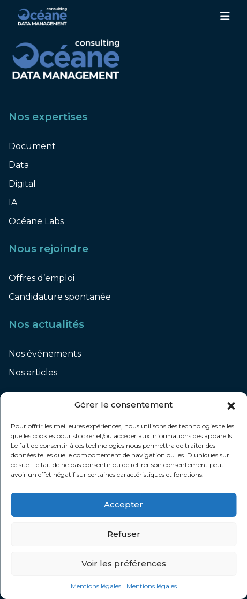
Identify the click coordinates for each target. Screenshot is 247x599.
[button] (231, 405)
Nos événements (45, 354)
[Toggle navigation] (225, 16)
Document (32, 146)
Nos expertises (48, 116)
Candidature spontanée (60, 297)
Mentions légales (96, 586)
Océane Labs (36, 221)
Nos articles (33, 372)
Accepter (123, 504)
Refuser (123, 534)
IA (13, 202)
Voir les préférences (123, 563)
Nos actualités (46, 324)
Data (19, 165)
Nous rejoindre (48, 248)
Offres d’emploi (41, 278)
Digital (22, 184)
